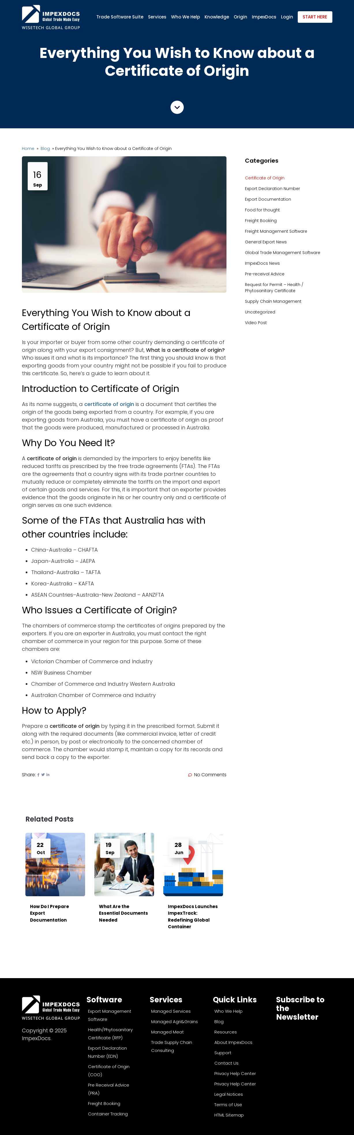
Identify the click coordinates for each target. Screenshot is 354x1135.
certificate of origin (109, 404)
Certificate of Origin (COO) (109, 1070)
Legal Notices (228, 1094)
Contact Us (226, 1063)
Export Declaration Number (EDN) (107, 1052)
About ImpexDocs (233, 1042)
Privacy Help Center (235, 1073)
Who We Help (185, 17)
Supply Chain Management (273, 301)
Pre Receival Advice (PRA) (108, 1089)
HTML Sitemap (229, 1115)
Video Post (256, 323)
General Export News (266, 242)
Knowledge (217, 17)
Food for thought (262, 210)
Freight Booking (261, 220)
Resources (225, 1032)
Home (28, 148)
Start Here (315, 17)
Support (222, 1053)
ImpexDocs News (262, 263)
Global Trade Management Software (282, 252)
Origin (240, 17)
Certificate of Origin (264, 178)
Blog (46, 148)
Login (287, 17)
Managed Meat (167, 1032)
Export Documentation (268, 199)
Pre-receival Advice (264, 274)
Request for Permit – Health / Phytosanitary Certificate (274, 288)
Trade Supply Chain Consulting (171, 1046)
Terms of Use (228, 1105)
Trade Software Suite (119, 17)
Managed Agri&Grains (174, 1022)
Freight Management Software (276, 231)
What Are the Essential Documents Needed (123, 913)
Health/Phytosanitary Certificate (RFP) (110, 1034)
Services (157, 17)
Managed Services (171, 1011)
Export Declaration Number (272, 188)
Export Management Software (109, 1015)
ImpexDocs (264, 17)
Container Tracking (108, 1114)
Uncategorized (260, 312)
